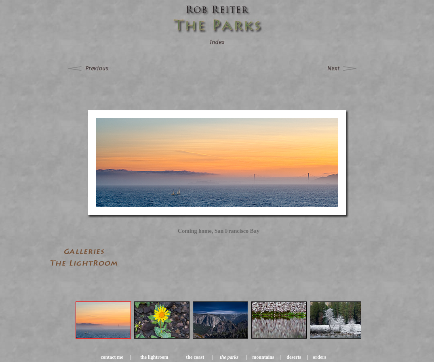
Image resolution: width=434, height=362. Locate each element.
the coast (195, 357)
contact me (112, 357)
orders (319, 357)
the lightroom (154, 357)
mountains (263, 357)
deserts (294, 357)
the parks (229, 357)
